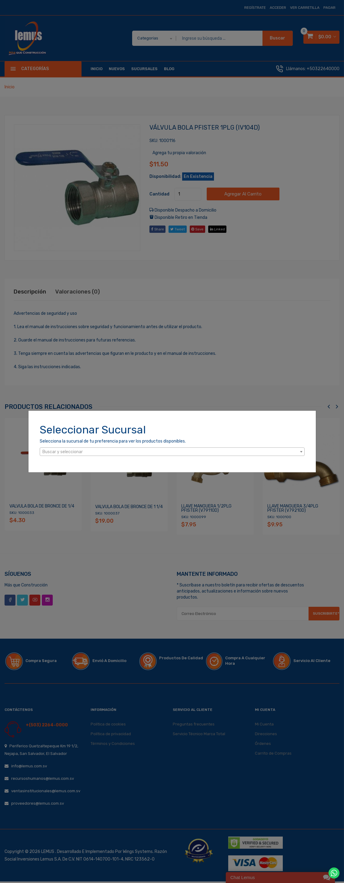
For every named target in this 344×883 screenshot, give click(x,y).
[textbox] (172, 452)
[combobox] (172, 451)
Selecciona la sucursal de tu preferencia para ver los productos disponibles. (113, 441)
